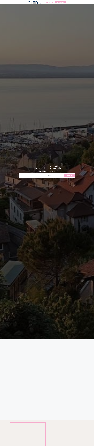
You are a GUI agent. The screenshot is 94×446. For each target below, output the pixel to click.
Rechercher (69, 175)
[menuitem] (52, 2)
